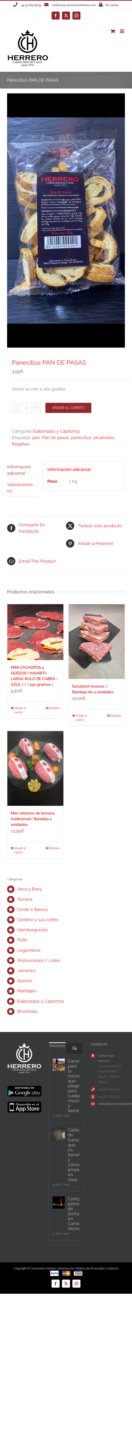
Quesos (24, 980)
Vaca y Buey (29, 888)
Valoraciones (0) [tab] (20, 487)
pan (36, 437)
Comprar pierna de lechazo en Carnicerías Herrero (73, 1213)
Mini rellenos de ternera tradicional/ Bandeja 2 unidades (33, 819)
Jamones (26, 970)
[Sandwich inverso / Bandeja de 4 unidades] (97, 641)
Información (66, 1268)
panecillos (81, 437)
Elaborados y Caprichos (56, 431)
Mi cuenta (112, 5)
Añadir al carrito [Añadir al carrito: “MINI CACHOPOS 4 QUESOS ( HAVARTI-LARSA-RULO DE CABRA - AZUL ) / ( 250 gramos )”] (20, 710)
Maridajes (26, 990)
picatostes (104, 437)
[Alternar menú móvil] (122, 31)
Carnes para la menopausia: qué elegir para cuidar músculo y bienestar (73, 1086)
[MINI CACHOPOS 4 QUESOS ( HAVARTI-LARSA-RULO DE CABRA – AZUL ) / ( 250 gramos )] (35, 632)
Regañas (20, 443)
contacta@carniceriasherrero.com (73, 5)
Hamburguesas (32, 929)
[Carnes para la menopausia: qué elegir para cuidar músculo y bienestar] (59, 1065)
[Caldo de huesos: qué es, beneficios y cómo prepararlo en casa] (59, 1133)
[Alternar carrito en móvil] (112, 31)
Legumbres (28, 950)
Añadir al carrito (68, 408)
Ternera (24, 899)
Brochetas (27, 1011)
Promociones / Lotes (38, 960)
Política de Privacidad (90, 1268)
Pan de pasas (55, 437)
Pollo (22, 939)
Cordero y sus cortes (38, 919)
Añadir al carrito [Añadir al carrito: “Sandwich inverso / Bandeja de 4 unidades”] (81, 718)
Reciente (57, 1046)
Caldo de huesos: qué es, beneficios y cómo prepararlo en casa (73, 1154)
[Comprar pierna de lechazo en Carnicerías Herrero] (59, 1202)
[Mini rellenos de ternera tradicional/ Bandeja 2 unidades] (35, 768)
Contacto (112, 1268)
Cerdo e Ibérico (32, 909)
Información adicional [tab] (19, 470)
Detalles (54, 708)
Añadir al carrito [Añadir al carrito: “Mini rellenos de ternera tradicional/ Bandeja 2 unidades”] (20, 850)
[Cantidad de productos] (26, 407)
